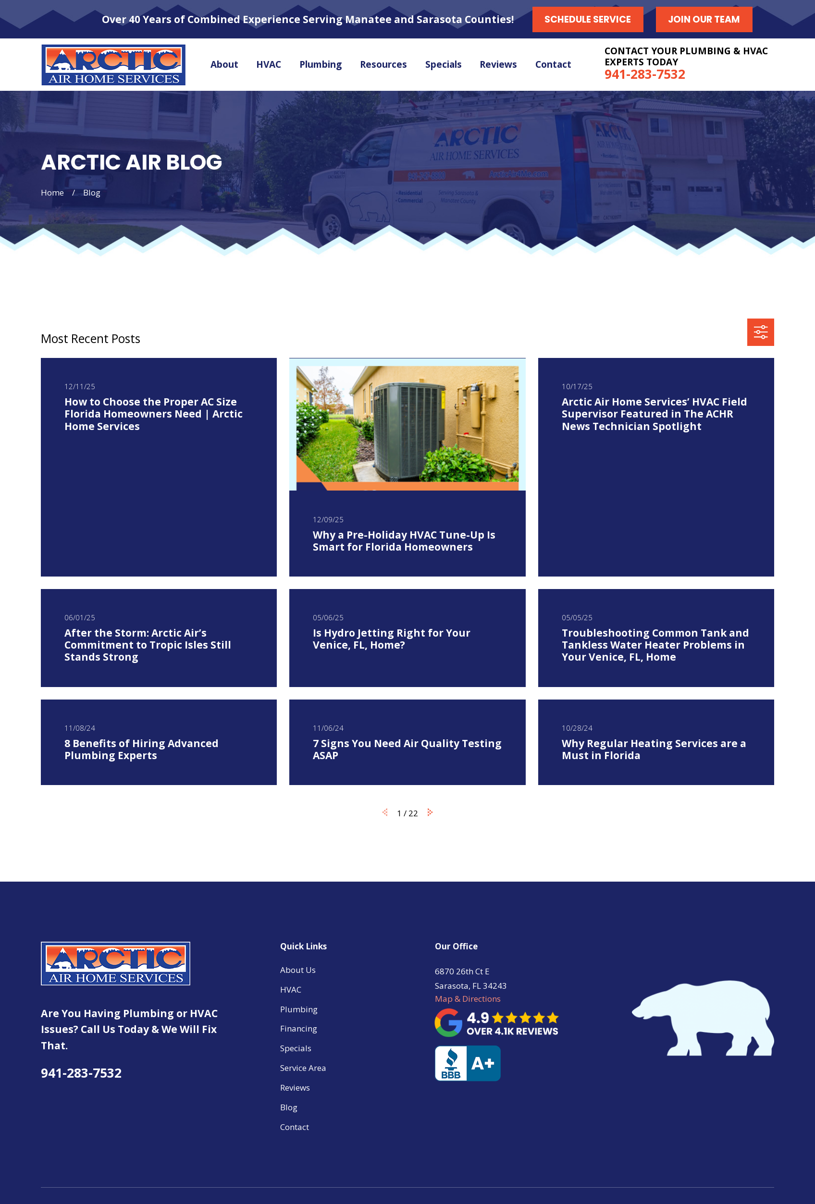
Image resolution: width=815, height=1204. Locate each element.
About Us (298, 969)
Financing (298, 1028)
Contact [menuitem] (553, 64)
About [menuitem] (224, 64)
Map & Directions (468, 998)
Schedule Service (587, 19)
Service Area (303, 1067)
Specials (295, 1048)
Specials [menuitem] (443, 64)
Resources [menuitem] (383, 64)
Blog (288, 1107)
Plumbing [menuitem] (320, 64)
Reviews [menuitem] (498, 64)
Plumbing (299, 1009)
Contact (294, 1126)
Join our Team (704, 19)
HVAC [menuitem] (268, 64)
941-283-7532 (645, 74)
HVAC (290, 989)
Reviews (295, 1087)
